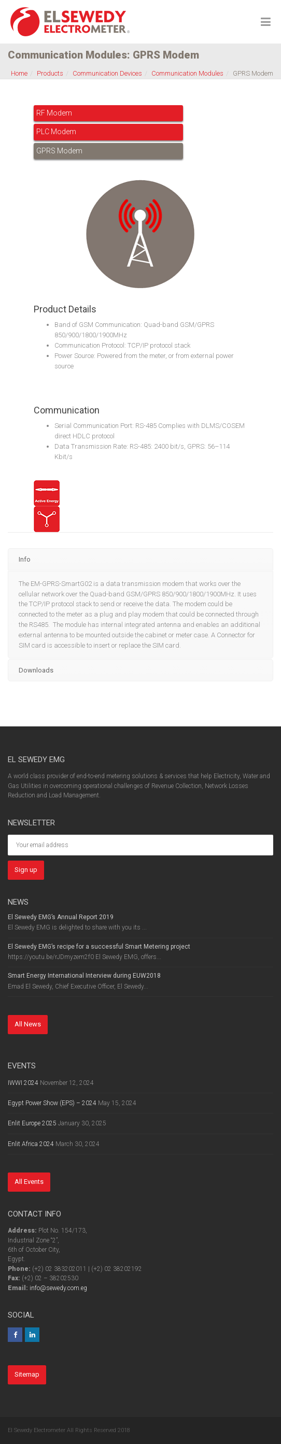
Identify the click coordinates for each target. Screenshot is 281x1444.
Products (50, 73)
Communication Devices (107, 73)
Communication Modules (187, 73)
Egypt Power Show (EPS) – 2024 (52, 1103)
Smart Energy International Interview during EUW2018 (84, 975)
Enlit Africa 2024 (31, 1144)
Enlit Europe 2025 (32, 1123)
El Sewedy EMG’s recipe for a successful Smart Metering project (99, 946)
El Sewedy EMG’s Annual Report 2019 (61, 917)
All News (28, 1024)
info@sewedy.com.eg (58, 1288)
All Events (29, 1181)
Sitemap (27, 1374)
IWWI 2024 (23, 1082)
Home (19, 73)
